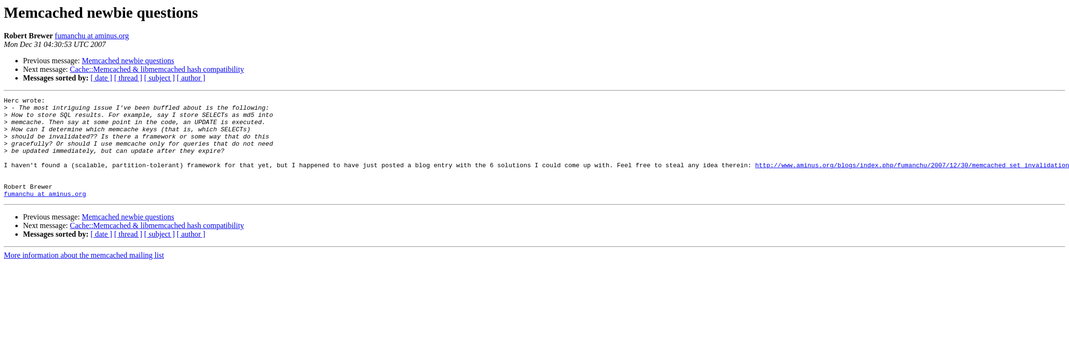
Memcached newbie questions (128, 61)
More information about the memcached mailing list (84, 275)
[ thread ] (128, 78)
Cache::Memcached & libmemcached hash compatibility (157, 69)
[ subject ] (159, 78)
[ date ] (101, 78)
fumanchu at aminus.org (92, 36)
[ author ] (191, 78)
